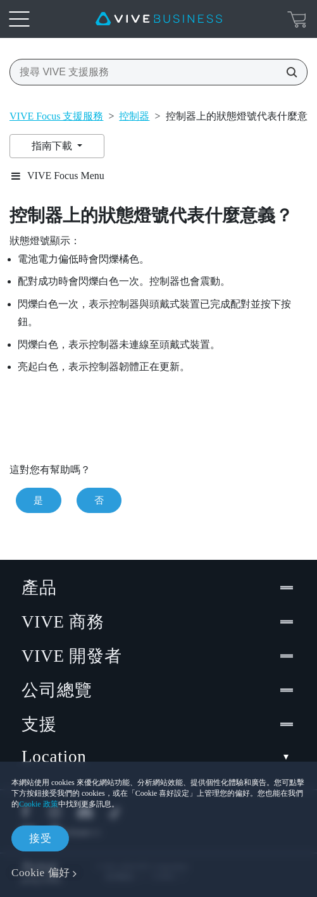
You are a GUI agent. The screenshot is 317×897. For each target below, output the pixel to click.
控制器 (134, 116)
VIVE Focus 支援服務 (56, 116)
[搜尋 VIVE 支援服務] (287, 72)
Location (158, 756)
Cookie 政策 (38, 804)
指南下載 (53, 145)
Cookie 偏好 (40, 873)
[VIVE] (159, 18)
